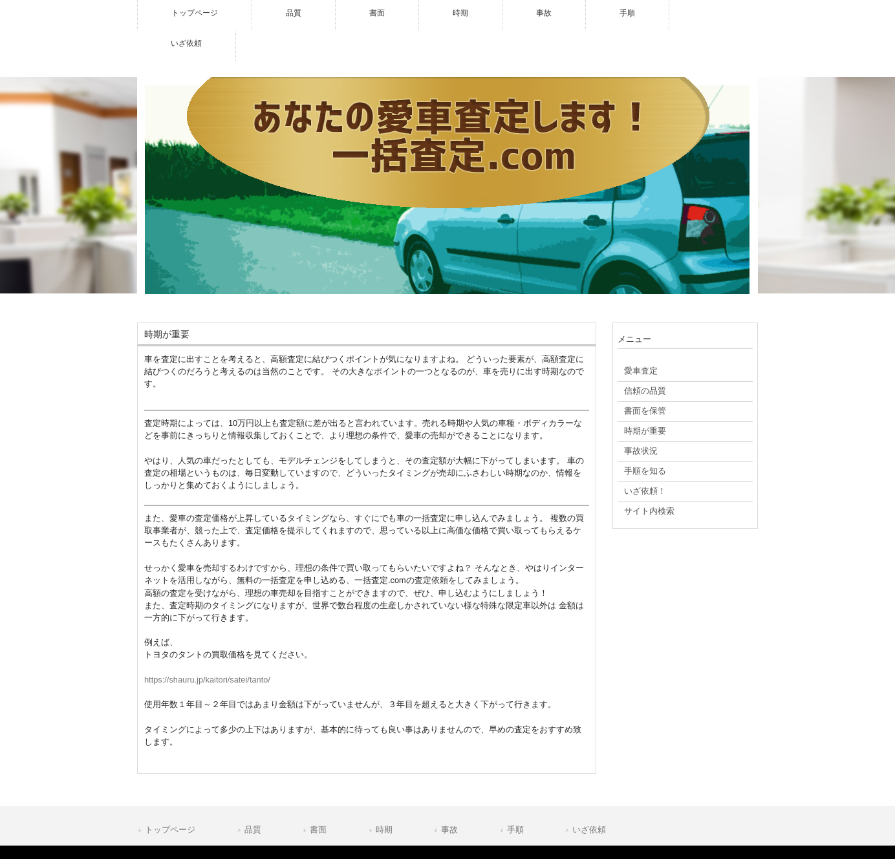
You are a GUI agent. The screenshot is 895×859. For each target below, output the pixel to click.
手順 (515, 829)
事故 (449, 829)
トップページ (170, 829)
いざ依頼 (589, 829)
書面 (318, 829)
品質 (252, 829)
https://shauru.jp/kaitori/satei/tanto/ (207, 679)
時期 (384, 829)
